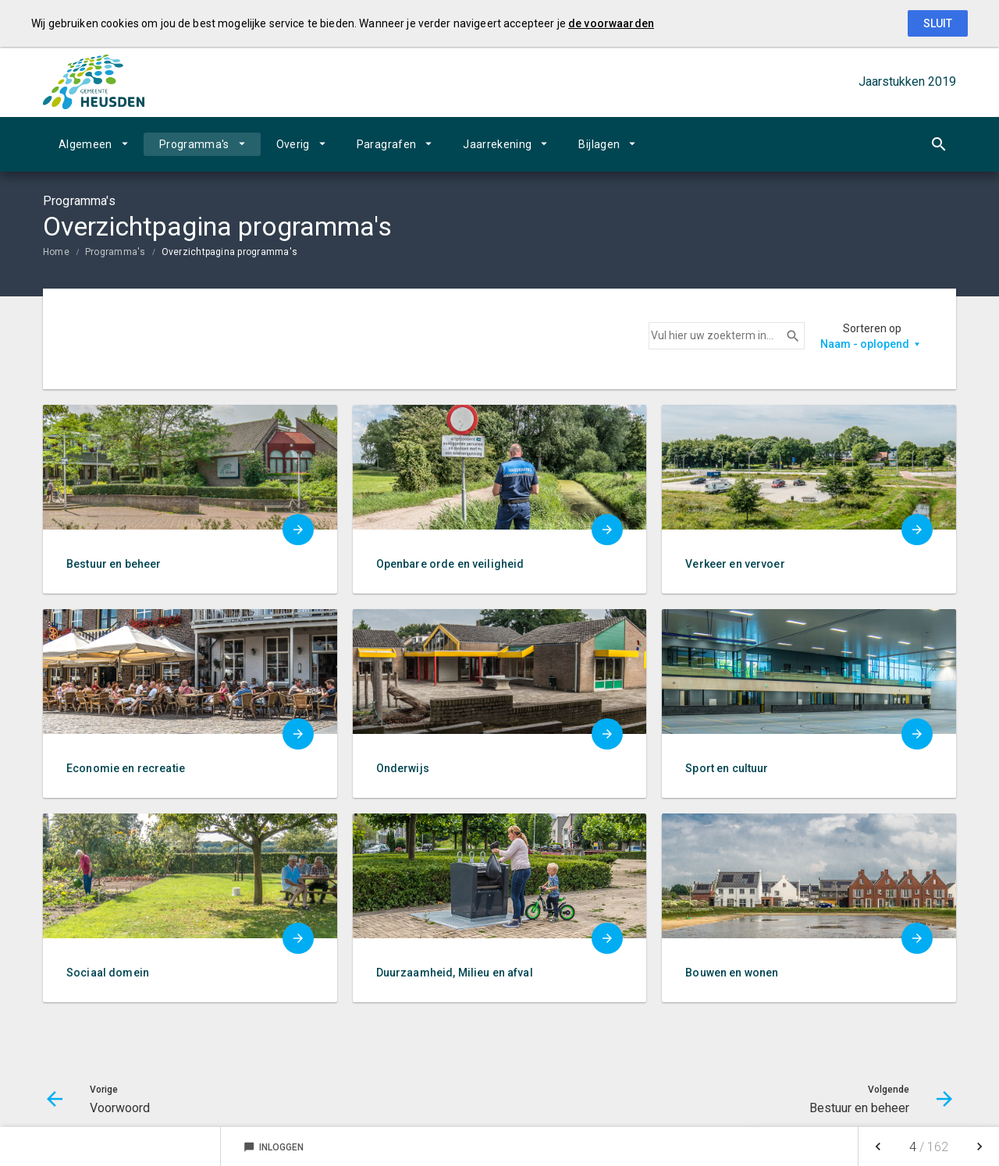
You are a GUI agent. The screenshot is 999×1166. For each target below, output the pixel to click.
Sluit (937, 23)
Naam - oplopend (864, 344)
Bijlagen (599, 144)
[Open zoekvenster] (938, 144)
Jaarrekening (497, 144)
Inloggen (274, 1147)
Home (56, 251)
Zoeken (786, 336)
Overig (293, 144)
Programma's (194, 144)
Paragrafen (387, 144)
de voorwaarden (611, 23)
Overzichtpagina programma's (229, 251)
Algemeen (85, 144)
